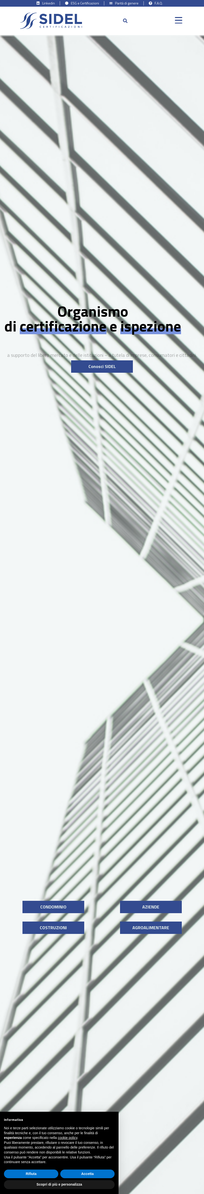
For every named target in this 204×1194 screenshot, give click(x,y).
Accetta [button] (87, 1174)
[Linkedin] (38, 3)
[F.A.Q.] (150, 3)
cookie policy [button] (67, 1138)
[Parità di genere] (111, 3)
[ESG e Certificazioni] (66, 3)
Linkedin (48, 3)
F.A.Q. (159, 3)
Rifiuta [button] (31, 1174)
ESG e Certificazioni (85, 3)
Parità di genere (127, 3)
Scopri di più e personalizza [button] (59, 1184)
